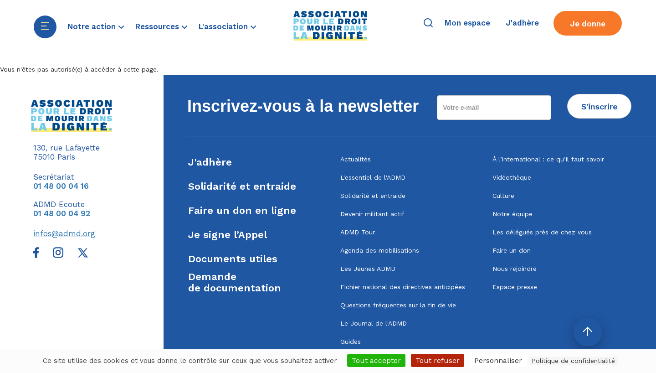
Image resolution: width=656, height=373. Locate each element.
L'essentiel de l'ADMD (372, 177)
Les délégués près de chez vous (542, 232)
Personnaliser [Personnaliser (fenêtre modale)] (498, 360)
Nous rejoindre (514, 268)
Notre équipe (512, 214)
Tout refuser (437, 360)
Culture (503, 195)
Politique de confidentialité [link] (573, 360)
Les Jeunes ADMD (367, 268)
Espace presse (514, 286)
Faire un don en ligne (242, 210)
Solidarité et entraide (242, 186)
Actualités (355, 159)
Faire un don (511, 250)
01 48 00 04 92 (61, 213)
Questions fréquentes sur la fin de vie (398, 305)
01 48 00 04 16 (61, 186)
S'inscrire (599, 106)
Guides (350, 341)
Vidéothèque (511, 177)
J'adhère (210, 162)
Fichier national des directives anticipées (402, 286)
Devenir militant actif (372, 214)
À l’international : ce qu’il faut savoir (548, 159)
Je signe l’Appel (227, 234)
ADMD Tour (357, 232)
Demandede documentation (234, 282)
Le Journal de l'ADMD (373, 323)
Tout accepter (376, 360)
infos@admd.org (64, 233)
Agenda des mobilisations (379, 250)
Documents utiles (232, 258)
